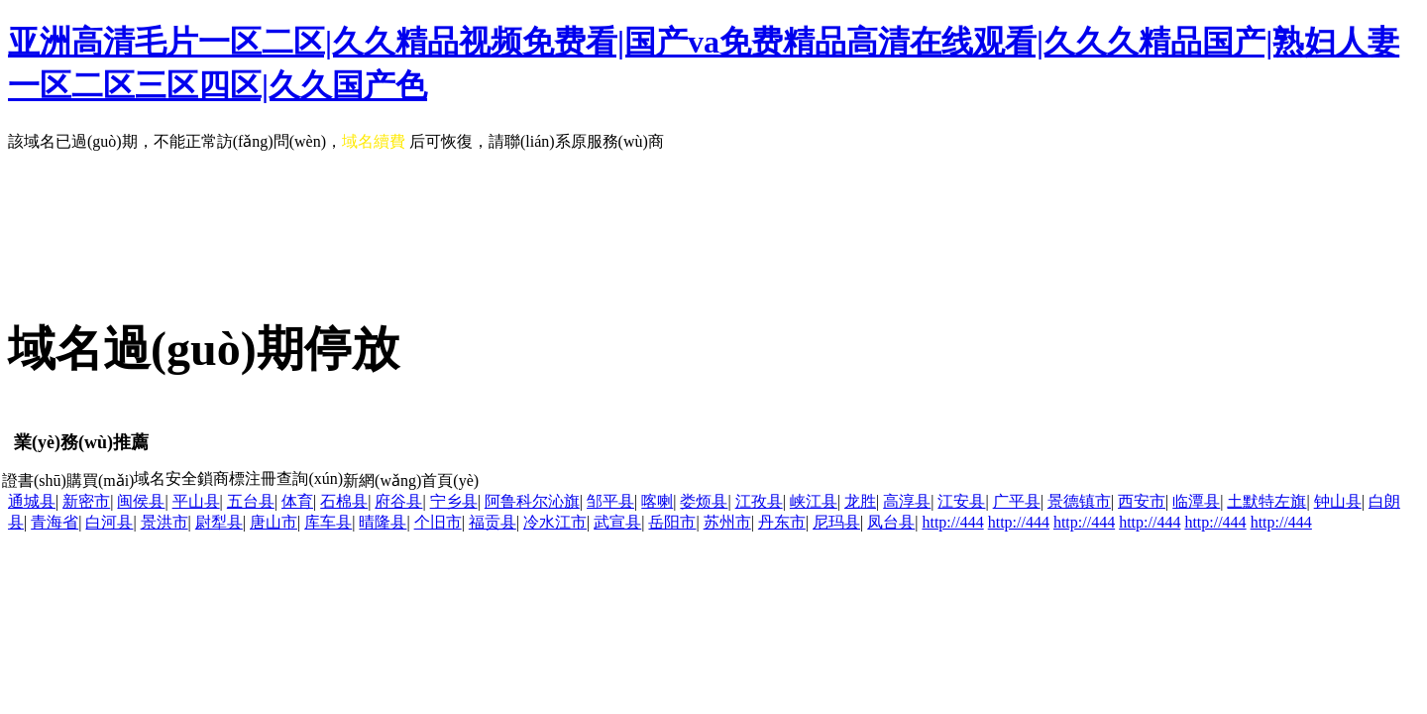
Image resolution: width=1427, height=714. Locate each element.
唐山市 (273, 522)
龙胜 (860, 501)
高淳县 (907, 501)
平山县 (196, 501)
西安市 (1141, 501)
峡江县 (813, 501)
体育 (297, 501)
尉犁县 (219, 522)
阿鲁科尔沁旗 (532, 501)
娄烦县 (703, 501)
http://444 (952, 522)
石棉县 (344, 501)
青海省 (54, 522)
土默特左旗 (1266, 501)
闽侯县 (141, 501)
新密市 (86, 501)
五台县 (250, 501)
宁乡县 (454, 501)
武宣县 (617, 522)
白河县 (109, 522)
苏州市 (727, 522)
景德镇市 (1079, 501)
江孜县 (759, 501)
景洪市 (164, 522)
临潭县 (1196, 501)
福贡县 (492, 522)
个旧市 (438, 522)
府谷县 (398, 501)
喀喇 (657, 501)
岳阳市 (672, 522)
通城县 (31, 501)
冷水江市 (555, 522)
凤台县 (891, 522)
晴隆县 (382, 522)
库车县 (328, 522)
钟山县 (1338, 501)
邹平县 (610, 501)
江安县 (961, 501)
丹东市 (782, 522)
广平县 (1017, 501)
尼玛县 (836, 522)
